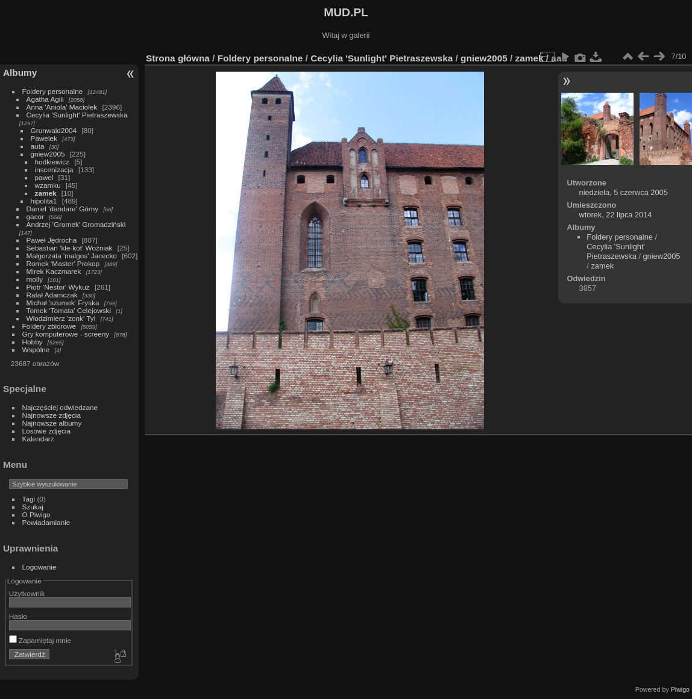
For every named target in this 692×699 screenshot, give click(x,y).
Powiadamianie (46, 522)
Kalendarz (38, 439)
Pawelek (44, 138)
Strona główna (178, 58)
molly (35, 279)
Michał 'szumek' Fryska (63, 302)
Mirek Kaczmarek (54, 271)
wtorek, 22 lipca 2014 (615, 214)
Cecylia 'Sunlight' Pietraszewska (77, 115)
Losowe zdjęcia (46, 431)
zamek (46, 193)
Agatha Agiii (45, 99)
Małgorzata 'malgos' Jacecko (72, 255)
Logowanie (39, 567)
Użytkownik (27, 593)
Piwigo (680, 689)
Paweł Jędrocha (52, 240)
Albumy (20, 72)
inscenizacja (54, 169)
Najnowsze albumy (52, 423)
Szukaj (32, 507)
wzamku (48, 185)
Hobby (32, 342)
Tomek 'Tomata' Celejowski (69, 310)
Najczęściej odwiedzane (60, 407)
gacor (35, 216)
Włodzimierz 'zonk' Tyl (61, 318)
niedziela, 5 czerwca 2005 (623, 192)
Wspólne (36, 349)
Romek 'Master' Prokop (63, 263)
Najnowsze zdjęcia (51, 415)
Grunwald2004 (54, 130)
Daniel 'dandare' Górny (63, 209)
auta (38, 146)
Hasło (18, 616)
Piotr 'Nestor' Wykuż (58, 287)
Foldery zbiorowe (49, 326)
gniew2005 (48, 154)
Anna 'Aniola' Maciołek (62, 107)
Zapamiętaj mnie (40, 640)
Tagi (29, 499)
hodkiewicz (52, 162)
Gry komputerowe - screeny (66, 334)
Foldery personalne (52, 91)
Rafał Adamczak (52, 295)
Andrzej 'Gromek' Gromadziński (76, 224)
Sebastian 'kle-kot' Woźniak (70, 248)
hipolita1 (44, 201)
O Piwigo (36, 514)
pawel (44, 177)
